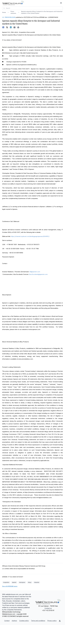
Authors (14, 621)
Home (4, 12)
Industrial (36, 582)
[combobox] (32, 8)
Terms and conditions (38, 621)
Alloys (29, 582)
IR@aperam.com (34, 272)
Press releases (13, 12)
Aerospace (22, 582)
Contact (7, 621)
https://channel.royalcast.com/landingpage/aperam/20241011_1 (30, 236)
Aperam (14, 582)
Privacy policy (52, 621)
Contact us (48, 608)
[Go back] (8, 17)
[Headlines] (13, 3)
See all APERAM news (9, 586)
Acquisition (6, 582)
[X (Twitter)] (60, 621)
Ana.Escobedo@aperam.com (38, 274)
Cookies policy (24, 621)
